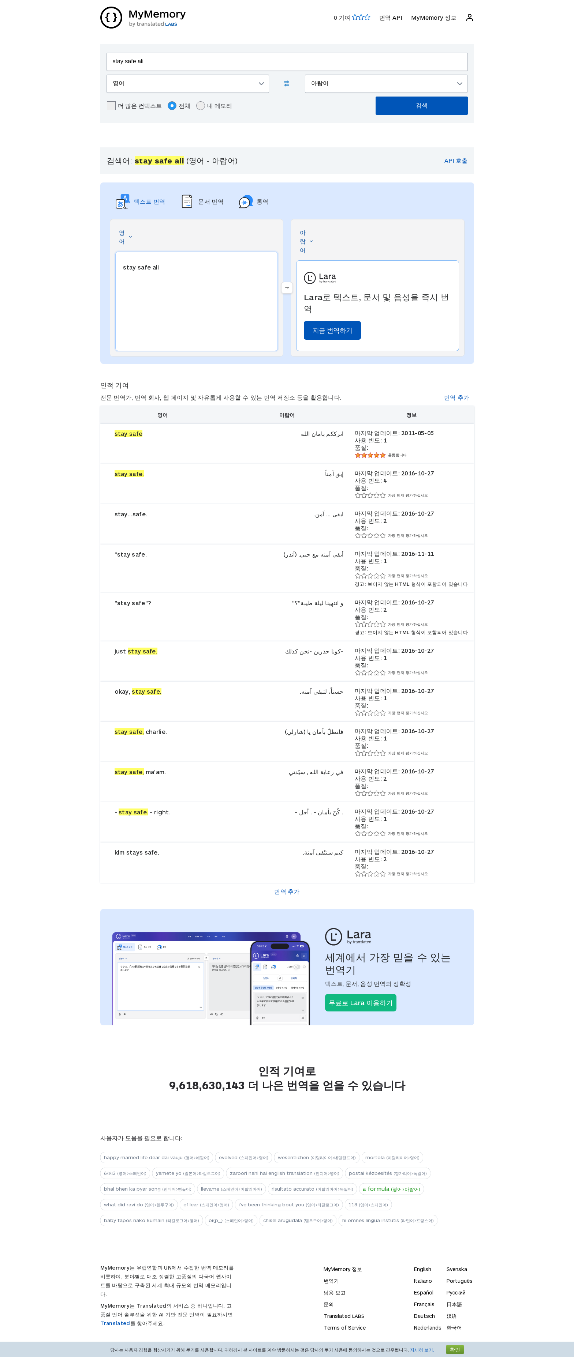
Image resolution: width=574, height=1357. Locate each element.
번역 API (390, 17)
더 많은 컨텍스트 (134, 105)
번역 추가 (457, 397)
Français (424, 1304)
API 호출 (455, 160)
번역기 (331, 1281)
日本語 (454, 1304)
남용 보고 (335, 1292)
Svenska (457, 1269)
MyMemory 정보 (433, 17)
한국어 (454, 1327)
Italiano (423, 1281)
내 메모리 (214, 105)
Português (460, 1281)
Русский (456, 1292)
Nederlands (427, 1327)
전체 (179, 105)
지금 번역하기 (332, 330)
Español (423, 1292)
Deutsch (424, 1316)
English (422, 1269)
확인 (455, 1349)
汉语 (452, 1316)
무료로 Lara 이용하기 (361, 1003)
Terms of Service (345, 1327)
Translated (115, 1323)
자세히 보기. (422, 1349)
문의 (329, 1304)
